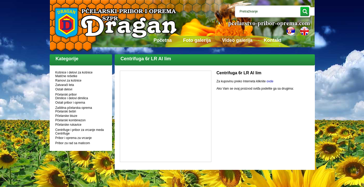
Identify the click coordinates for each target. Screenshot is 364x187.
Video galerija (237, 40)
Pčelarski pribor (66, 94)
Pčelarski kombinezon (70, 120)
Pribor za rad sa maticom (72, 143)
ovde (269, 81)
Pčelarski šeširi (65, 111)
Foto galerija (197, 40)
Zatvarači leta (64, 85)
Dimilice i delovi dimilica (71, 98)
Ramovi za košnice (68, 80)
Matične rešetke (66, 76)
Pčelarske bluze (66, 116)
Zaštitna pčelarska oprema (73, 108)
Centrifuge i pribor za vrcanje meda (79, 130)
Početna (163, 40)
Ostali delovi (63, 89)
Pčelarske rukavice (68, 124)
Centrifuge (62, 133)
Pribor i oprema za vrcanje (73, 138)
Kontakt (272, 40)
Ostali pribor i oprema (70, 102)
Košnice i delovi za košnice (74, 72)
